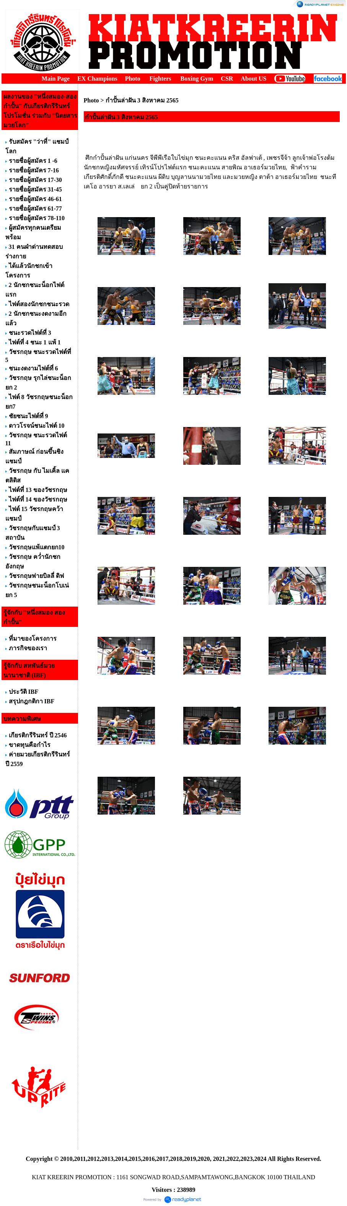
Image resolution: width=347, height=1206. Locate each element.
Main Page (56, 78)
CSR (227, 78)
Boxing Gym (197, 78)
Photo (132, 78)
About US (253, 78)
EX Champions (97, 78)
